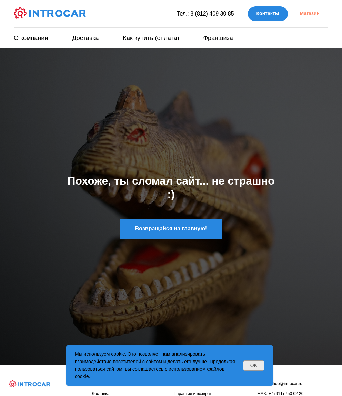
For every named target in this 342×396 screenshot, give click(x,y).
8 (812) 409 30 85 (212, 14)
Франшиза (218, 37)
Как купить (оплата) (151, 37)
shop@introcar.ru (286, 383)
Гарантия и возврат (193, 393)
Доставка (85, 37)
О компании (31, 37)
